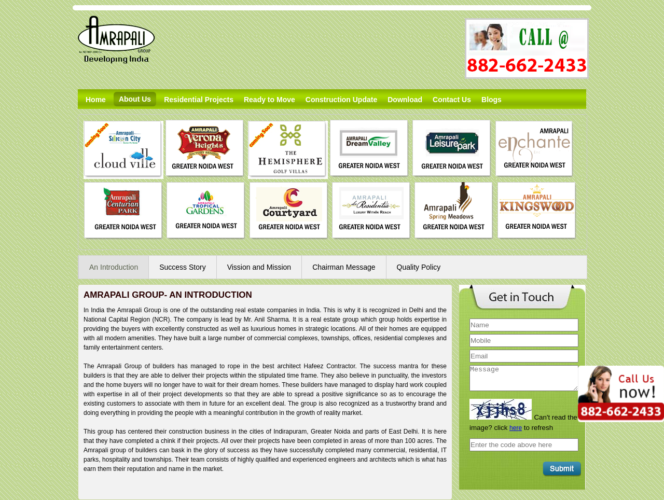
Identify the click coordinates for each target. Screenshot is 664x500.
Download (405, 99)
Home (96, 99)
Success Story (182, 267)
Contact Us (452, 99)
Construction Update (341, 99)
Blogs (491, 99)
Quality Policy (419, 267)
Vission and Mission (259, 267)
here (515, 428)
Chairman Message (343, 267)
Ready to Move (269, 99)
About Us (135, 99)
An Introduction (113, 267)
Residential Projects (198, 99)
